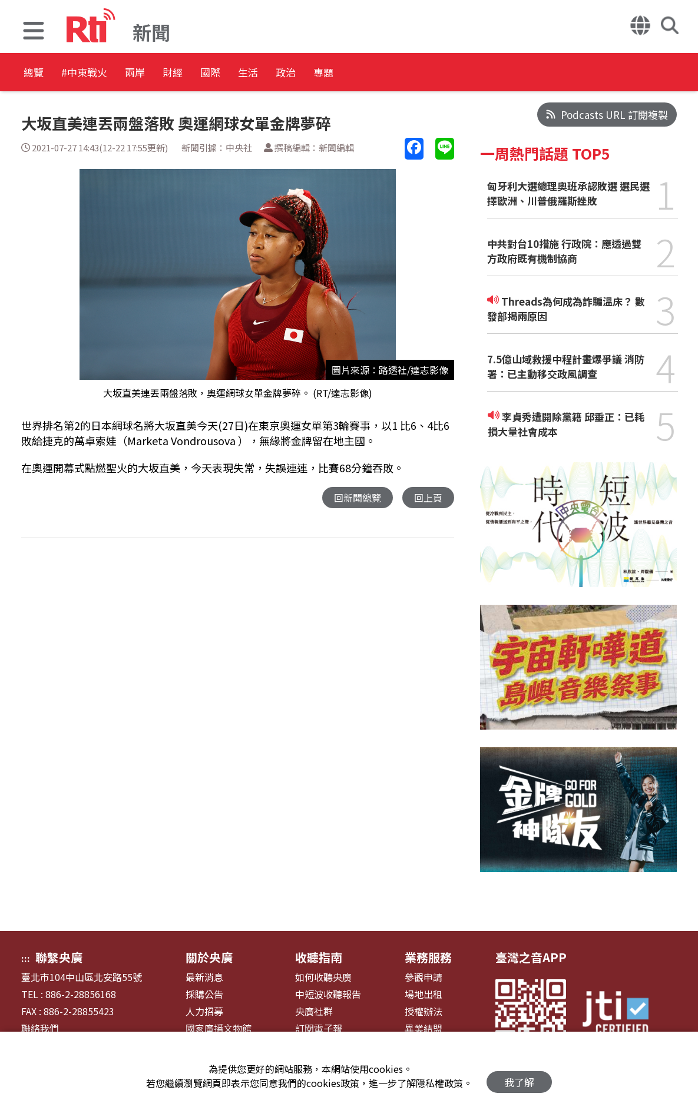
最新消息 (204, 977)
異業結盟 (423, 1028)
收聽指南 (318, 957)
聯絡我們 (40, 1028)
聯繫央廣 (58, 957)
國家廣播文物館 (219, 1028)
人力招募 (204, 1011)
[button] (33, 32)
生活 (331, 73)
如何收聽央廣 (323, 977)
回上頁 (427, 498)
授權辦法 (423, 1011)
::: (25, 958)
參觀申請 (423, 977)
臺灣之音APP (531, 957)
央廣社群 (314, 1011)
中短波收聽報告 (328, 994)
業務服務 (428, 957)
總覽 (35, 73)
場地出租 (423, 994)
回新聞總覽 (354, 498)
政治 (384, 73)
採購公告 (204, 994)
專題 (437, 73)
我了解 (519, 1076)
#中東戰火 (104, 73)
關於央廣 (209, 957)
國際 (278, 73)
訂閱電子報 (318, 1028)
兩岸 (172, 73)
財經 (225, 73)
